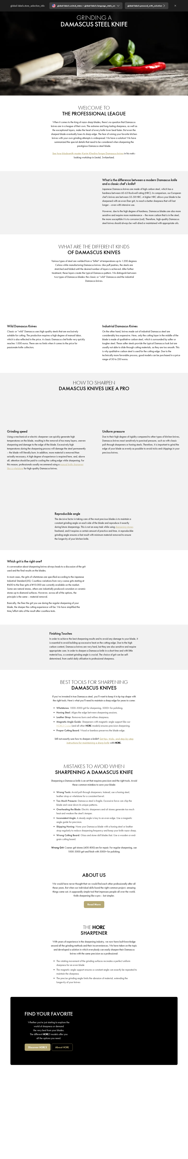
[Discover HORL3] (38, 1047)
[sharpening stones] (124, 527)
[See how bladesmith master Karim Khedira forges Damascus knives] (88, 153)
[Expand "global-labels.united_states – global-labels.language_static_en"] (85, 5)
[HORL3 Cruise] (63, 725)
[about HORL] (62, 1047)
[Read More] (94, 904)
